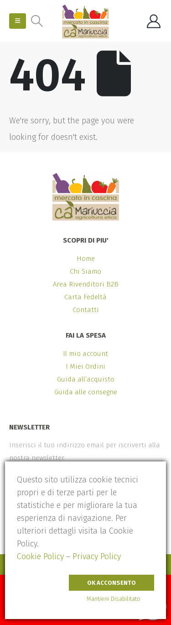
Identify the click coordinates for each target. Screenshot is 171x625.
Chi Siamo (85, 271)
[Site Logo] (85, 21)
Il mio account (85, 354)
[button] (17, 21)
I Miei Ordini (85, 366)
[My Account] (153, 21)
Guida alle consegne (85, 392)
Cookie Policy (40, 556)
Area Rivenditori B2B (86, 284)
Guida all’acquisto (85, 379)
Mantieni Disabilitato (113, 598)
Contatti (86, 310)
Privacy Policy (97, 556)
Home (86, 258)
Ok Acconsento (111, 582)
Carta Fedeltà (85, 297)
